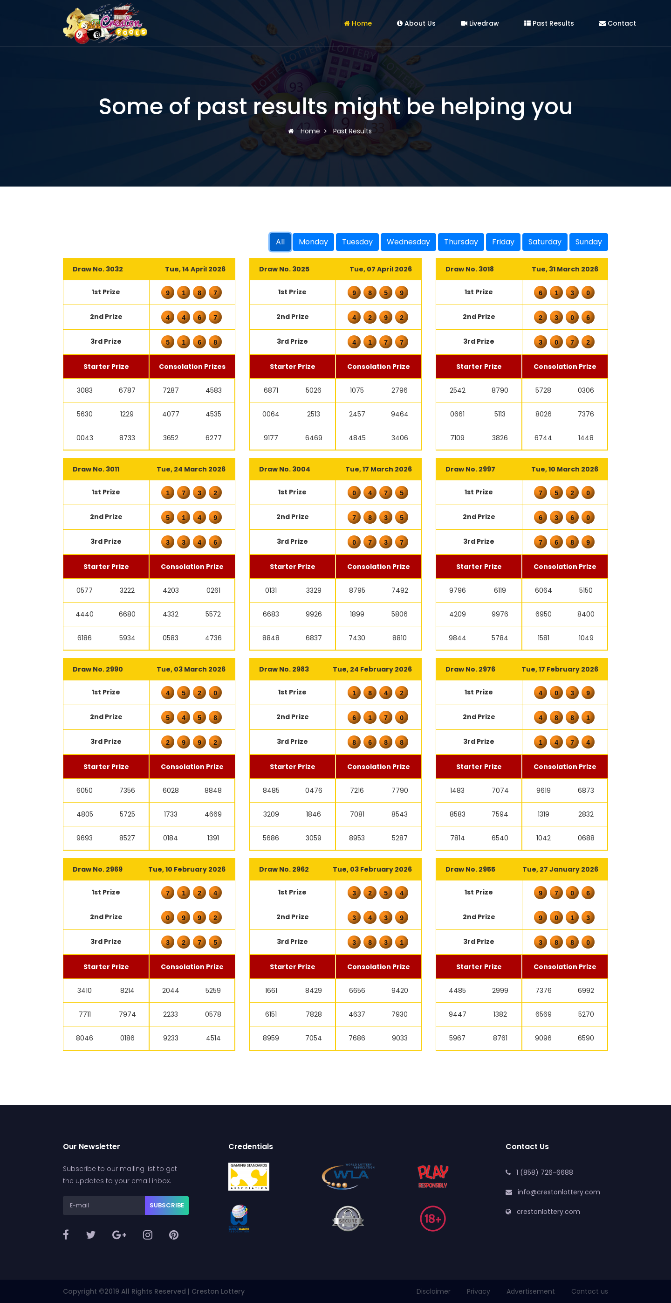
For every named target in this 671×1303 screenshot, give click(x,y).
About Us (416, 23)
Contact (617, 23)
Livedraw (480, 23)
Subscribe (167, 1205)
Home (358, 23)
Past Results (549, 23)
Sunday (588, 241)
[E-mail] (104, 1205)
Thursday (461, 241)
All (280, 241)
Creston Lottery (218, 1291)
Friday (503, 241)
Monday (313, 241)
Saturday (544, 241)
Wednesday (408, 241)
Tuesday (357, 241)
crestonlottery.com (548, 1211)
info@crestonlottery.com (559, 1192)
